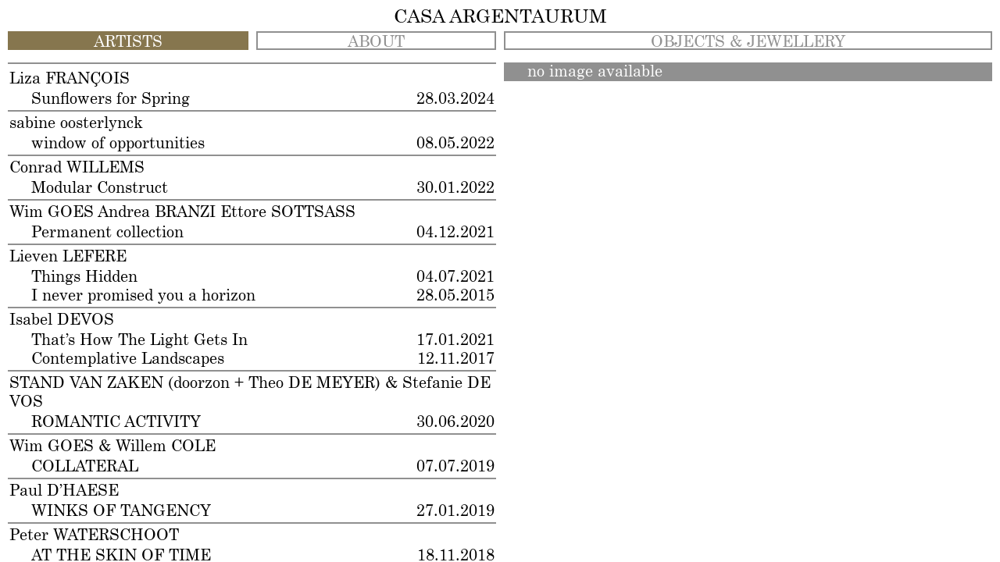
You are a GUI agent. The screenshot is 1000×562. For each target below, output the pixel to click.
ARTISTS (128, 42)
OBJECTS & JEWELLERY (748, 42)
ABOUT (376, 42)
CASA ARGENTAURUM (500, 17)
